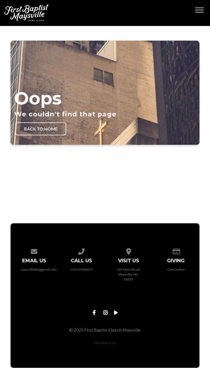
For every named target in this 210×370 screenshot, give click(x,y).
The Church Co (105, 343)
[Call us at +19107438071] (81, 250)
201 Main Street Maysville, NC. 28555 (128, 274)
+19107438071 (81, 269)
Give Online (176, 269)
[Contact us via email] (34, 250)
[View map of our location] (128, 250)
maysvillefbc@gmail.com (39, 269)
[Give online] (176, 250)
